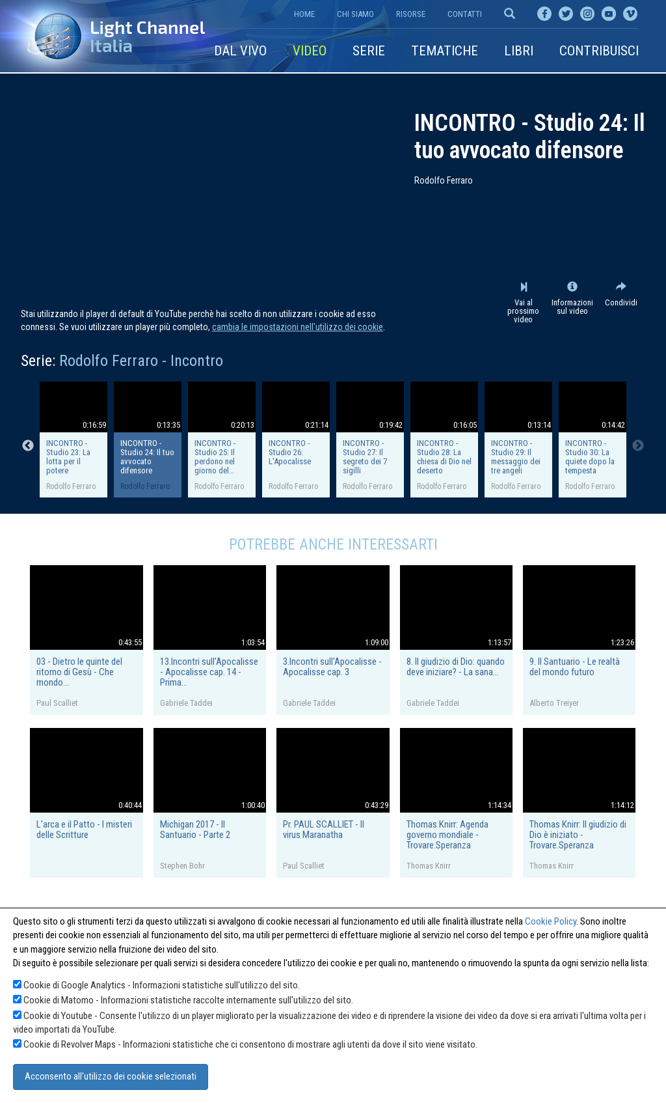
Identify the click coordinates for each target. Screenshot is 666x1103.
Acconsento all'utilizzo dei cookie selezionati (110, 1076)
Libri (518, 51)
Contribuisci (599, 51)
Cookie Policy (550, 921)
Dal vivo (240, 51)
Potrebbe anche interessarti (333, 544)
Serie (369, 51)
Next (638, 446)
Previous (27, 446)
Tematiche (444, 51)
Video (309, 51)
